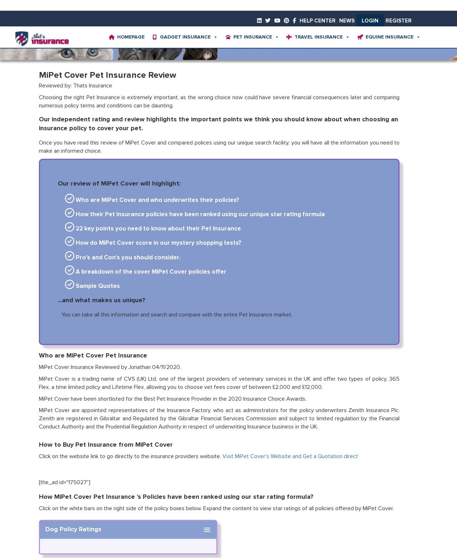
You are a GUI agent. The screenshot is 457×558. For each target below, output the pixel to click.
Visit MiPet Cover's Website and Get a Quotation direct (290, 456)
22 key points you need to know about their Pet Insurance (153, 229)
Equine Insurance (393, 37)
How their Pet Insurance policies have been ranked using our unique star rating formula (195, 215)
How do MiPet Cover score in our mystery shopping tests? (153, 243)
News (347, 21)
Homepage (131, 37)
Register (399, 21)
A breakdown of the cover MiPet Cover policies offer (145, 272)
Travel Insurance (322, 37)
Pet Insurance (256, 37)
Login (370, 21)
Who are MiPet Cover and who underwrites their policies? (152, 200)
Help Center (318, 21)
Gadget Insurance (189, 37)
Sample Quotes (92, 286)
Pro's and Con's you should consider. (122, 258)
